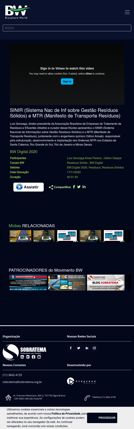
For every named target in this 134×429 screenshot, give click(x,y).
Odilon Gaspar (113, 158)
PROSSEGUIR (107, 417)
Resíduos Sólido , (78, 163)
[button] (127, 236)
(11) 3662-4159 (12, 375)
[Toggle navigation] (127, 12)
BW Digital (96, 163)
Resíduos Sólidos (113, 167)
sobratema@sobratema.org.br (22, 382)
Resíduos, (95, 167)
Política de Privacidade (65, 413)
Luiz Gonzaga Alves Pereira (84, 158)
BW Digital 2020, (77, 167)
